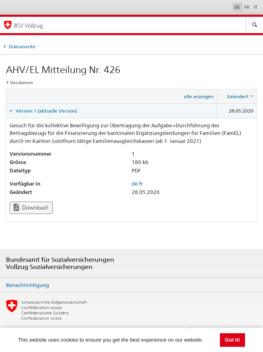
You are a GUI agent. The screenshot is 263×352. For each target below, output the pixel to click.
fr (141, 183)
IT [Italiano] (255, 7)
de (135, 183)
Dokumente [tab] (22, 46)
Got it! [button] (232, 340)
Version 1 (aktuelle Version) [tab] (45, 111)
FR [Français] (247, 7)
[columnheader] (237, 96)
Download (30, 207)
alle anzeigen (199, 96)
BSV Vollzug (28, 25)
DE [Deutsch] (237, 7)
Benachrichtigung (27, 285)
